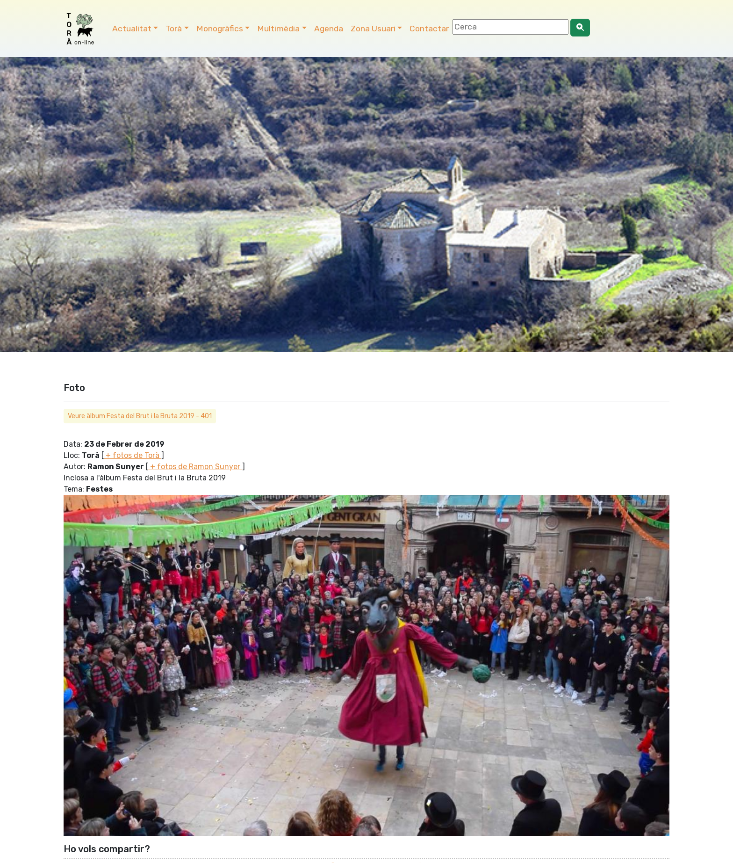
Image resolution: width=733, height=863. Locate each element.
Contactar (429, 28)
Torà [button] (173, 28)
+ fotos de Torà (132, 455)
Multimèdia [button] (278, 28)
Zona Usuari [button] (373, 28)
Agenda (328, 28)
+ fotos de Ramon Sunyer (195, 466)
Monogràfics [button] (219, 28)
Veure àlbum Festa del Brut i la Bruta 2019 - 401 (140, 416)
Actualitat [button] (131, 28)
